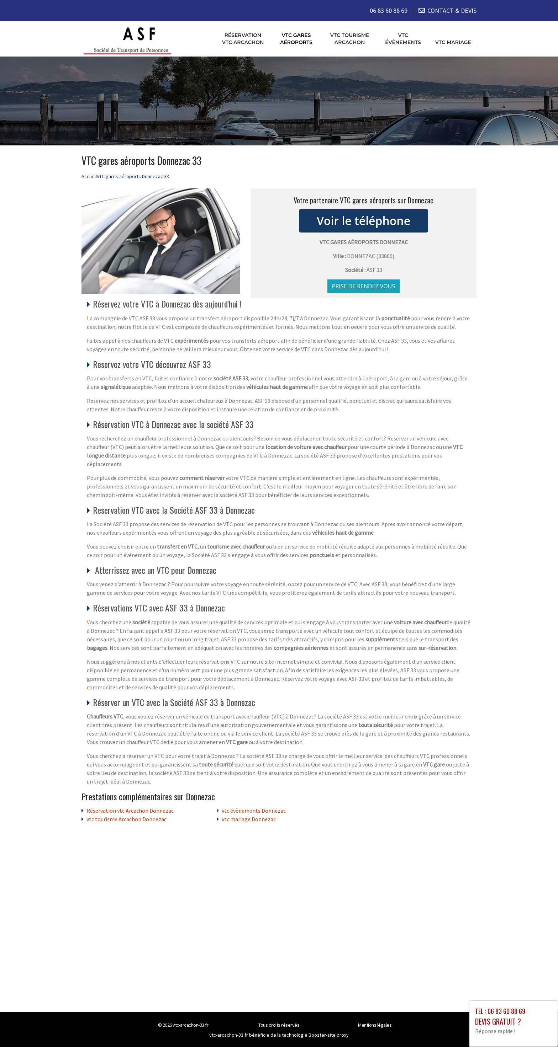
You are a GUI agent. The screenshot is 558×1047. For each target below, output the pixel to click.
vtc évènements (403, 39)
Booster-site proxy (329, 1035)
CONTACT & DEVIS (452, 10)
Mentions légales (374, 1025)
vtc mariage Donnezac (249, 819)
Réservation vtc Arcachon (243, 39)
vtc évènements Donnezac (254, 810)
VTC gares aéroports (296, 39)
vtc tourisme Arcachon (349, 39)
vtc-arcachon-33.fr (190, 1025)
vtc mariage (453, 42)
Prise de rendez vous (363, 286)
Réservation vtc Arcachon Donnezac (130, 810)
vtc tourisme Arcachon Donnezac (126, 819)
